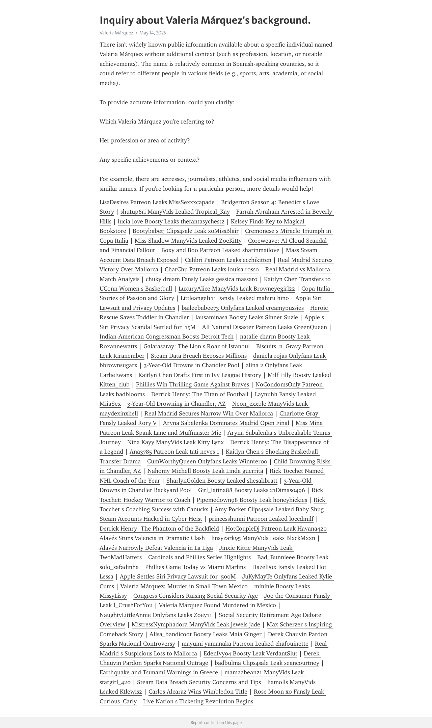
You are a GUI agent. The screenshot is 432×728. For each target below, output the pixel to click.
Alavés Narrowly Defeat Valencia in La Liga (156, 547)
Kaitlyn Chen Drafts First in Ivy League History (199, 375)
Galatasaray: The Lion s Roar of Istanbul (196, 346)
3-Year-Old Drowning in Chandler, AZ (176, 403)
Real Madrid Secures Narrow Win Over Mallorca (208, 413)
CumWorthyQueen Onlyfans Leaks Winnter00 (207, 461)
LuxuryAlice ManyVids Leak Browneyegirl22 (237, 288)
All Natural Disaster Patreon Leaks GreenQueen (264, 327)
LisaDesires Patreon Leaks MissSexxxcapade (157, 202)
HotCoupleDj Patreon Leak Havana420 (276, 528)
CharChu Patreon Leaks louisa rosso (212, 269)
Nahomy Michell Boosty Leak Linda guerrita (205, 471)
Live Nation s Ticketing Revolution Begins (198, 701)
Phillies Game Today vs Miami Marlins (195, 567)
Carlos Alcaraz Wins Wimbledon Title (197, 691)
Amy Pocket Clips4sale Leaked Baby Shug (269, 509)
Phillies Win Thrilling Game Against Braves (192, 384)
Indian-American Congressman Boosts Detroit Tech (167, 336)
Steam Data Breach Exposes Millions (199, 355)
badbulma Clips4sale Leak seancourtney (267, 663)
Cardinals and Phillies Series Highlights (199, 557)
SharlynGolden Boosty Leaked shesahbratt (221, 480)
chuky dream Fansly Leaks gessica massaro (202, 279)
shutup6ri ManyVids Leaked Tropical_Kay (175, 211)
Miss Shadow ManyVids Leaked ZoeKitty (188, 240)
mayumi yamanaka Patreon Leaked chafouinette (245, 643)
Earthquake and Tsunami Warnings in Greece (159, 672)
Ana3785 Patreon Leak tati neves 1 (174, 451)
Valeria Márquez (116, 33)
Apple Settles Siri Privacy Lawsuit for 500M (178, 576)
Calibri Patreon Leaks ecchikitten (228, 260)
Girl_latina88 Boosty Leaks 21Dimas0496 (251, 490)
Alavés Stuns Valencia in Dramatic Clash (152, 538)
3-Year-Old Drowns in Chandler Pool (191, 365)
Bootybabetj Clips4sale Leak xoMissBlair (186, 231)
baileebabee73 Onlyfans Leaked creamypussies (243, 308)
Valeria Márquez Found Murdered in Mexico (217, 605)
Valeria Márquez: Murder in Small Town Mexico (184, 586)
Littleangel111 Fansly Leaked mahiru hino (235, 298)
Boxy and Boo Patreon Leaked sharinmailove (220, 250)
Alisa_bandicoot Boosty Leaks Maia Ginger (206, 634)
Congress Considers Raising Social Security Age (195, 595)
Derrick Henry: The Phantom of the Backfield (159, 528)
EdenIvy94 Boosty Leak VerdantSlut (250, 653)
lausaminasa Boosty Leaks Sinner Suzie (246, 317)
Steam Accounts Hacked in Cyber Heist (151, 518)
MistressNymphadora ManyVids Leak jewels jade (196, 624)
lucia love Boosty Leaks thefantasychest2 (171, 221)
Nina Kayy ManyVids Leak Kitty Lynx (175, 442)
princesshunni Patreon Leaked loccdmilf (261, 518)
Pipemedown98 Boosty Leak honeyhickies (252, 500)
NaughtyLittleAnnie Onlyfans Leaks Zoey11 (156, 615)
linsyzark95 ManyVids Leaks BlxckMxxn (263, 538)
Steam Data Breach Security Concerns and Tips (199, 682)
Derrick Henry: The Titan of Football (199, 394)
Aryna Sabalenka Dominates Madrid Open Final (226, 423)
